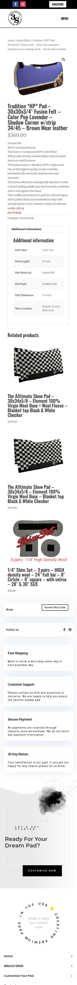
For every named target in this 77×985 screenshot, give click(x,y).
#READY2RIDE (13, 966)
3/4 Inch (46, 295)
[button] (63, 59)
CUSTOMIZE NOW (42, 870)
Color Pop (47, 250)
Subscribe (58, 4)
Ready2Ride (23, 40)
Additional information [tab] (26, 229)
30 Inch (46, 261)
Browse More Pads (55, 607)
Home (11, 40)
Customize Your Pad (19, 976)
